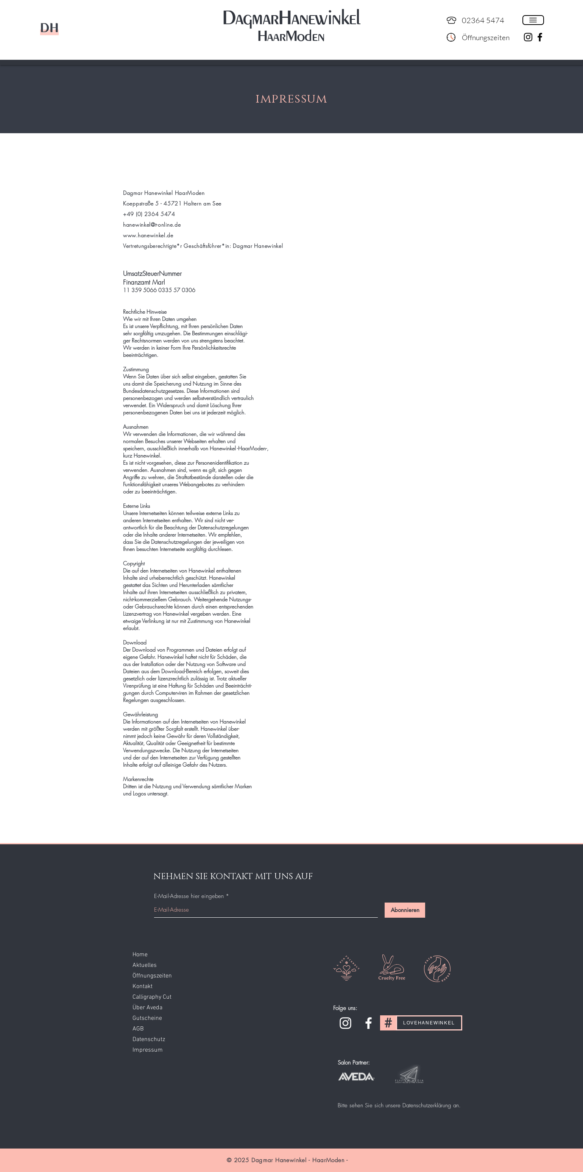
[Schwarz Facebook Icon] (540, 37)
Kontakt (142, 986)
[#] (388, 1022)
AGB (138, 1029)
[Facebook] (368, 1023)
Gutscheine (147, 1018)
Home (140, 955)
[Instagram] (345, 1023)
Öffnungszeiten (152, 976)
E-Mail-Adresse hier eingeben (189, 896)
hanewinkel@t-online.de (152, 224)
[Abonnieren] (405, 910)
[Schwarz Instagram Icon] (528, 37)
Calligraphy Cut (151, 997)
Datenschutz (148, 1039)
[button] (533, 20)
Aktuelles (144, 965)
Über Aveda (147, 1008)
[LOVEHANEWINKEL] (429, 1022)
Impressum (147, 1050)
